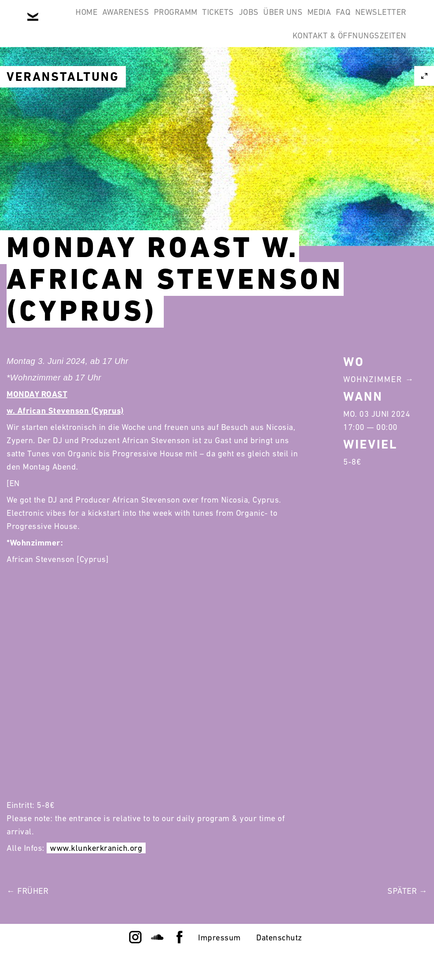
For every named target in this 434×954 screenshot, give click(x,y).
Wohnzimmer (372, 379)
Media (359, 19)
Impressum (219, 937)
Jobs (267, 19)
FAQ (394, 19)
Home (62, 19)
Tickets (226, 19)
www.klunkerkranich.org (96, 847)
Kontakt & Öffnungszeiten (344, 59)
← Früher (27, 890)
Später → (407, 890)
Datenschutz (279, 937)
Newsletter (246, 59)
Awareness (112, 19)
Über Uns (312, 19)
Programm (173, 19)
